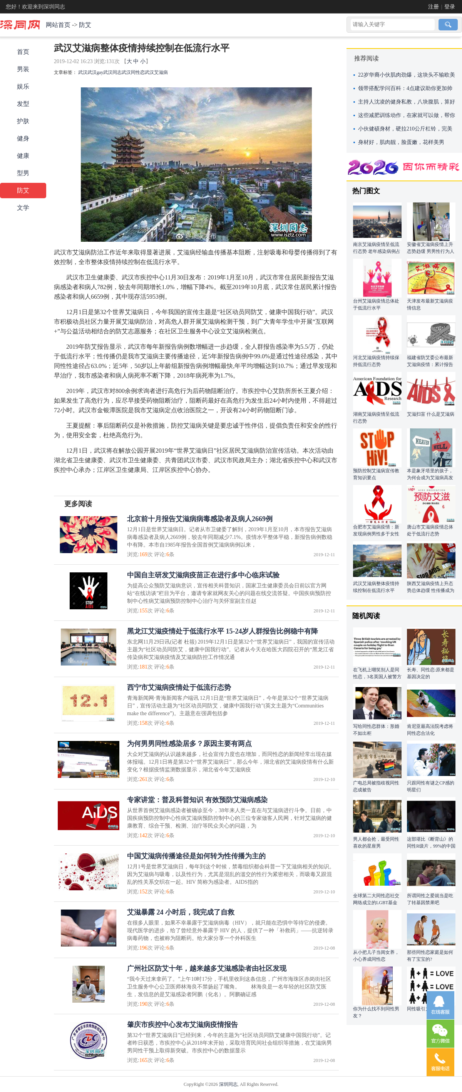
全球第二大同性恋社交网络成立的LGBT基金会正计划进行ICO (376, 902)
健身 (23, 138)
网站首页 (58, 25)
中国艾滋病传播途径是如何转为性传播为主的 (196, 856)
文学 (23, 207)
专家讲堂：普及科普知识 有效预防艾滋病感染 (197, 800)
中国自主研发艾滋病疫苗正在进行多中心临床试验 (203, 575)
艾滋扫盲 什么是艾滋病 (430, 414)
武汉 (82, 72)
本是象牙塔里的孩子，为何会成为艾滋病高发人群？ (430, 477)
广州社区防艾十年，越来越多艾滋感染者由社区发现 (206, 968)
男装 (23, 69)
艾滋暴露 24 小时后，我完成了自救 (180, 912)
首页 (23, 51)
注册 (433, 7)
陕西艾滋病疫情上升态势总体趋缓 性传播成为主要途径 (430, 590)
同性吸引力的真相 (425, 1009)
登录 (449, 7)
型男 (23, 173)
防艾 (85, 25)
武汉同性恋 (133, 72)
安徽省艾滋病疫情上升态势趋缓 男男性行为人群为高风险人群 (430, 251)
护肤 (23, 121)
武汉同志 (112, 72)
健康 (23, 155)
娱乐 (23, 86)
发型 (23, 103)
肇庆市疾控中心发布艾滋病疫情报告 (182, 1024)
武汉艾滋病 (156, 72)
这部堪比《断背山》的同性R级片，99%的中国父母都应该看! (431, 846)
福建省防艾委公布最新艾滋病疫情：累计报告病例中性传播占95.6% (430, 364)
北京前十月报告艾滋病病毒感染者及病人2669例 (200, 519)
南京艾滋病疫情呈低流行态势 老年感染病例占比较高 (376, 251)
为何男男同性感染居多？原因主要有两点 (189, 744)
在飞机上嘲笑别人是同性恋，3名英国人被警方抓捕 (377, 676)
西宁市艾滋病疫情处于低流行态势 (179, 687)
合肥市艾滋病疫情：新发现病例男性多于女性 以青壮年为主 (376, 533)
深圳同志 (228, 1084)
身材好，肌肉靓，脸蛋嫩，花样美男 (401, 142)
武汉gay (95, 72)
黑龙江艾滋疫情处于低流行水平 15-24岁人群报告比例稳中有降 (222, 631)
